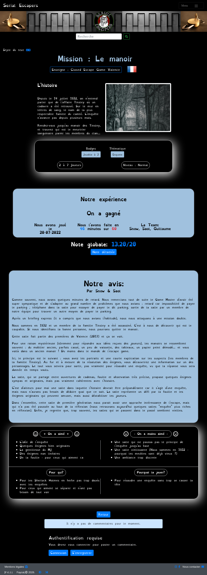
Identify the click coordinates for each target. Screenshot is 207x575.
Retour (103, 514)
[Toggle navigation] (191, 5)
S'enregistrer (82, 553)
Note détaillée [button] (103, 252)
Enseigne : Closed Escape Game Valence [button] (86, 69)
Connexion (58, 553)
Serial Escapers (20, 5)
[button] (132, 68)
